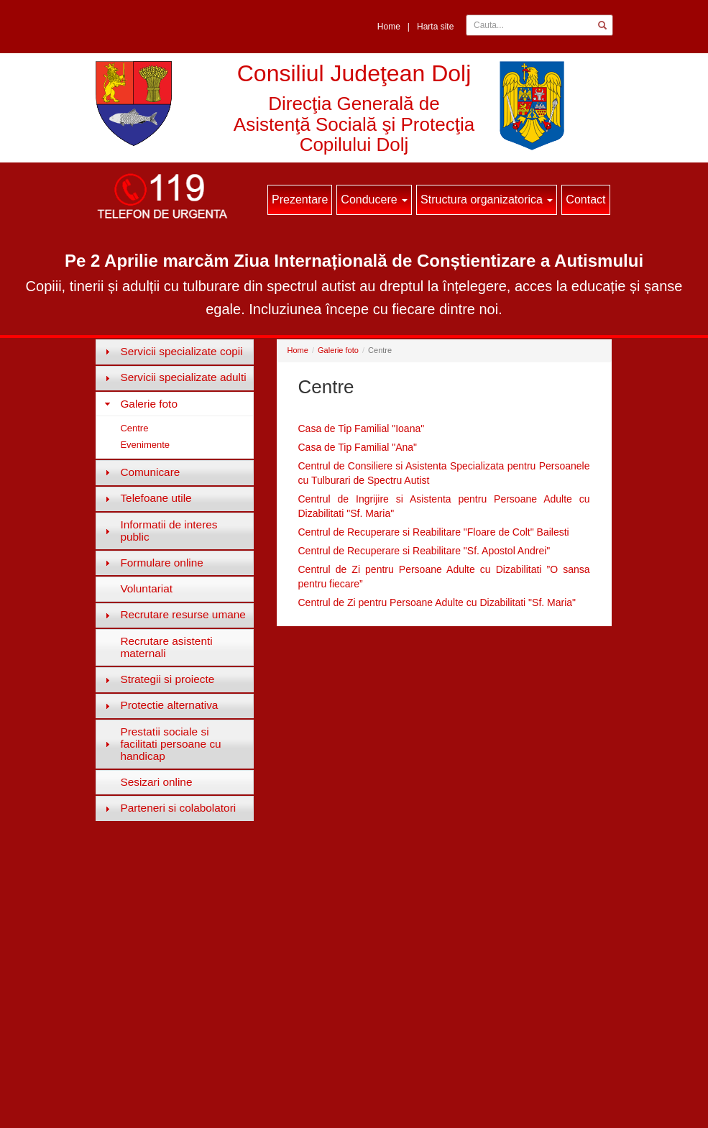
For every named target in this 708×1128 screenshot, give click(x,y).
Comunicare (150, 472)
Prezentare (300, 199)
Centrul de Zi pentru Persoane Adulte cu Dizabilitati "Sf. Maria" (437, 602)
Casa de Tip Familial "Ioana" (361, 428)
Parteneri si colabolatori (178, 808)
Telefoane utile (155, 498)
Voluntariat (146, 588)
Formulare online (161, 562)
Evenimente (145, 444)
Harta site (435, 27)
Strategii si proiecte (167, 679)
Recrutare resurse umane (183, 614)
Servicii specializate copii (181, 351)
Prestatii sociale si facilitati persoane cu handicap (170, 743)
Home (388, 27)
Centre (134, 428)
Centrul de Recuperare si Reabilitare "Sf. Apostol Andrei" (424, 550)
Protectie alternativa (169, 705)
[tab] (175, 351)
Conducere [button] (374, 199)
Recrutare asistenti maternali (166, 647)
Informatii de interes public (168, 530)
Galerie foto (149, 404)
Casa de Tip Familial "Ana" (358, 447)
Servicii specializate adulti (183, 377)
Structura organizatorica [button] (486, 199)
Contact (585, 199)
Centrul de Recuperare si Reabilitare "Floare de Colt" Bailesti (433, 532)
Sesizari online (156, 782)
